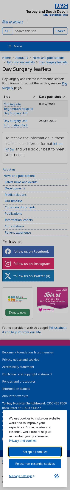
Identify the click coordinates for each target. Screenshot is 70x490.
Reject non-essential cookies (35, 464)
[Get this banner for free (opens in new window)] (56, 476)
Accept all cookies (35, 452)
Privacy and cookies (22, 441)
